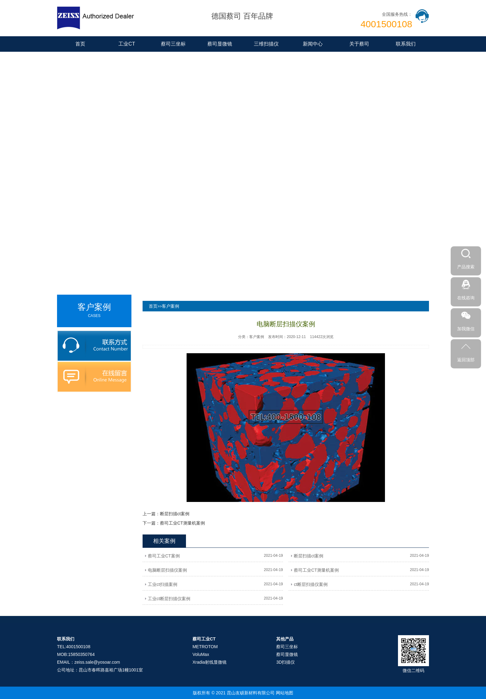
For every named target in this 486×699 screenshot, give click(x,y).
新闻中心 (313, 43)
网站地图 (284, 692)
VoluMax (200, 654)
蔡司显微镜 (219, 43)
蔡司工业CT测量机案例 (182, 523)
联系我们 (406, 43)
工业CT (126, 43)
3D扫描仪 (285, 662)
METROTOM (205, 646)
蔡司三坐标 (173, 43)
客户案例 (170, 306)
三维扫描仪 (266, 43)
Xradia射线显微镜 (209, 662)
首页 (80, 43)
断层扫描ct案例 (174, 513)
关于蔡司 (359, 43)
